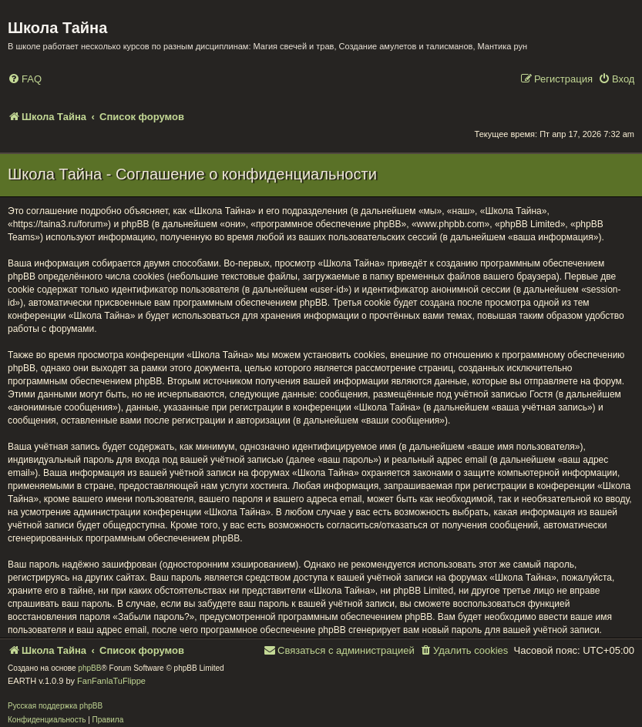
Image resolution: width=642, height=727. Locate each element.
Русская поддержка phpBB (55, 706)
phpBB (89, 668)
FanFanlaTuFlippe (111, 680)
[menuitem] (25, 80)
